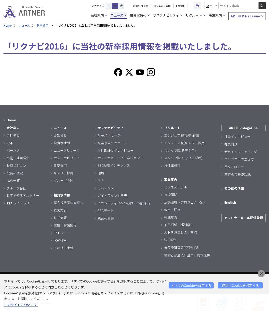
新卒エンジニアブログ (240, 151)
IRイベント (62, 232)
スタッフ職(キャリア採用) (183, 157)
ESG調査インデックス (114, 164)
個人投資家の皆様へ (68, 202)
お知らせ (60, 134)
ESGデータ (106, 210)
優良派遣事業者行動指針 (182, 246)
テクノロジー (234, 166)
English (180, 5)
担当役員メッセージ (112, 142)
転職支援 (170, 216)
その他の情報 (234, 187)
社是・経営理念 (18, 157)
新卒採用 (43, 25)
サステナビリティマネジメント (120, 157)
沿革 (10, 142)
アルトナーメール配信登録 (243, 217)
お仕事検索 (172, 164)
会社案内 (99, 15)
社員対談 (230, 143)
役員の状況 (15, 172)
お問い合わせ (140, 5)
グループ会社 (16, 187)
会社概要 (13, 134)
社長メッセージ (109, 134)
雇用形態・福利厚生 (179, 224)
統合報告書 (106, 217)
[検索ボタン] (262, 5)
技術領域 (170, 194)
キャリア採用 (63, 172)
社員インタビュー (237, 136)
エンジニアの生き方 (239, 158)
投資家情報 (140, 15)
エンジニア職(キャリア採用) (185, 142)
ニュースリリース (66, 150)
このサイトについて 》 (21, 304)
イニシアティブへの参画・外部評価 (124, 202)
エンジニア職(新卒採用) (181, 134)
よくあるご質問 (162, 5)
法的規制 (170, 239)
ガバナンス (106, 187)
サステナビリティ (167, 15)
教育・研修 (172, 209)
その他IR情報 (63, 247)
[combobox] (238, 5)
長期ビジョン (16, 164)
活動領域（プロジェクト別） (185, 201)
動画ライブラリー (20, 202)
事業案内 (217, 15)
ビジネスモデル (175, 186)
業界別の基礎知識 (237, 173)
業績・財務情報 (65, 224)
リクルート (195, 15)
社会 (101, 180)
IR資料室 (60, 239)
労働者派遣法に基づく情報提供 (187, 254)
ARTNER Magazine (247, 16)
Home (7, 25)
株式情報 (60, 217)
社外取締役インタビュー (116, 150)
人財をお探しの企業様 (180, 231)
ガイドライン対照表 (112, 195)
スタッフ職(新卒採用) (180, 150)
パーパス (13, 150)
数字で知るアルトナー (23, 195)
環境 (101, 172)
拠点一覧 (13, 180)
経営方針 (60, 209)
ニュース (118, 15)
